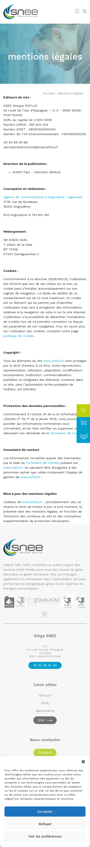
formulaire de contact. (67, 433)
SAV (41, 720)
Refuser (45, 824)
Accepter (45, 812)
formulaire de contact (43, 463)
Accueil (48, 93)
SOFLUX (45, 695)
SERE (45, 703)
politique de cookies (18, 336)
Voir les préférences (45, 836)
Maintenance (45, 711)
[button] (83, 761)
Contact (45, 752)
